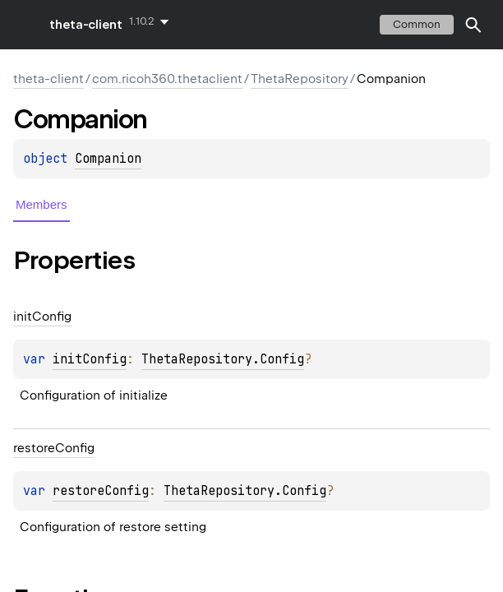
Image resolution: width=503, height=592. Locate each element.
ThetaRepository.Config (222, 359)
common (417, 24)
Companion (108, 158)
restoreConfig (101, 491)
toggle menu (24, 24)
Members (41, 204)
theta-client (85, 24)
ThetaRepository (299, 79)
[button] (473, 24)
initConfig (90, 359)
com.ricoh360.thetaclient (167, 79)
